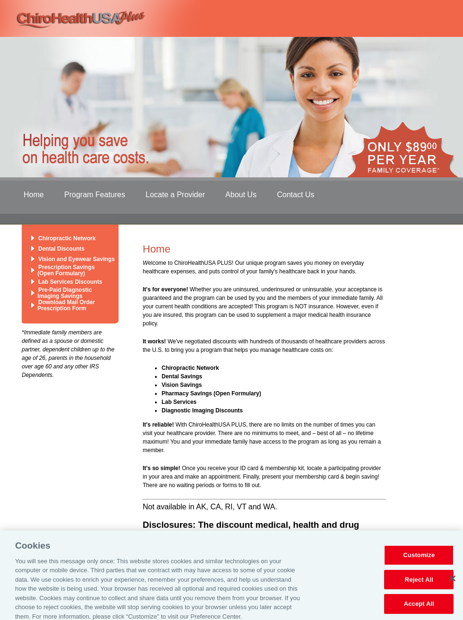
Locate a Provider (175, 195)
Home (34, 195)
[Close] (452, 582)
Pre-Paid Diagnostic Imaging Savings (61, 293)
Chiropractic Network (66, 238)
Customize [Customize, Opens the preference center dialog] (419, 559)
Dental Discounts (61, 248)
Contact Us (295, 195)
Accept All (419, 607)
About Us (241, 195)
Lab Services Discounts (70, 282)
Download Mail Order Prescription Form (63, 305)
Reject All (419, 583)
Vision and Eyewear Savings (76, 259)
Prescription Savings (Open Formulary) (62, 270)
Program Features (94, 195)
